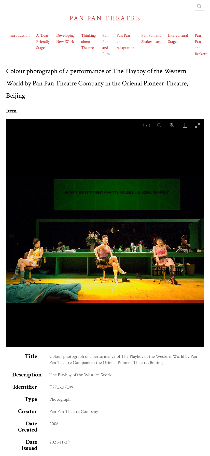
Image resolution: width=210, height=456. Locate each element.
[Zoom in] (172, 125)
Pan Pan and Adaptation (126, 41)
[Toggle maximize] (197, 125)
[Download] (184, 125)
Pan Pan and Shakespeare (151, 38)
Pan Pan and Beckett (201, 45)
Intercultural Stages (178, 38)
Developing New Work (65, 38)
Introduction (19, 35)
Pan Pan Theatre (105, 18)
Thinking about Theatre (88, 41)
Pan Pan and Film (106, 45)
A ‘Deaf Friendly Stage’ (43, 41)
